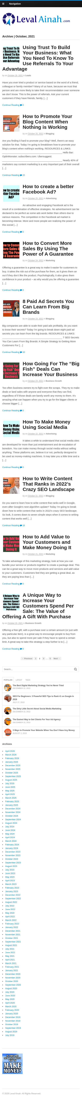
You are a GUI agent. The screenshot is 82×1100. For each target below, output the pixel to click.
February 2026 (12, 758)
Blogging (50, 134)
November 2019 (12, 1021)
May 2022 (10, 913)
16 (22, 525)
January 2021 (11, 970)
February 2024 (12, 844)
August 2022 (11, 902)
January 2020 (11, 1013)
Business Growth (54, 381)
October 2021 (11, 938)
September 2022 (13, 898)
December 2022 (12, 895)
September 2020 (13, 985)
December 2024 (12, 808)
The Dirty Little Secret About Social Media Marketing (37, 709)
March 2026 (10, 754)
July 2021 (9, 949)
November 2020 (12, 977)
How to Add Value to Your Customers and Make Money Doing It (47, 542)
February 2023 (12, 888)
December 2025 (12, 765)
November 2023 (12, 855)
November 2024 (12, 812)
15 (22, 175)
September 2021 (13, 941)
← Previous (27, 658)
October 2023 (11, 859)
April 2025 (10, 794)
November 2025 (12, 769)
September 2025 (13, 776)
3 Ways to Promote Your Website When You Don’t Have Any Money (44, 730)
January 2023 (11, 891)
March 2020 (10, 1006)
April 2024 (10, 837)
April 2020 (10, 1003)
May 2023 (10, 877)
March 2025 (10, 798)
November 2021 (12, 934)
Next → (57, 658)
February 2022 (12, 923)
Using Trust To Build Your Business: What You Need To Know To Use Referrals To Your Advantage (38, 58)
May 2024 (10, 834)
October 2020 (11, 981)
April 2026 (10, 751)
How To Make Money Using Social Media (46, 424)
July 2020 (9, 992)
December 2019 (12, 1017)
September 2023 (13, 862)
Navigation (15, 3)
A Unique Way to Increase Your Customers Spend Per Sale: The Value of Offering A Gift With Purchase (38, 605)
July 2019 (9, 1035)
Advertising (51, 198)
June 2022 (10, 909)
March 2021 (10, 963)
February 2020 (12, 1010)
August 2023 (11, 866)
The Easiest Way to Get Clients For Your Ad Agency (36, 719)
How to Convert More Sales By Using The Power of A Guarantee (48, 248)
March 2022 (10, 920)
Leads (28, 75)
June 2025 (10, 787)
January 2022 (11, 927)
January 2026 (11, 762)
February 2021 (12, 967)
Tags (27, 680)
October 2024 (11, 816)
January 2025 (11, 805)
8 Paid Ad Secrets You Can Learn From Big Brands (48, 307)
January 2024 (11, 848)
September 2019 (13, 1028)
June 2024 (10, 830)
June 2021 (10, 952)
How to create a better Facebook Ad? (48, 189)
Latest (19, 680)
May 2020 (10, 999)
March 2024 (10, 841)
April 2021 (10, 959)
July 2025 (9, 783)
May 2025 (10, 790)
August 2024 (11, 823)
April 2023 (10, 880)
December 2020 (12, 974)
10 (22, 352)
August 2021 (11, 945)
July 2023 (9, 870)
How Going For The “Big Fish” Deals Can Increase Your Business (51, 369)
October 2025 (11, 772)
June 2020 (10, 995)
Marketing (50, 260)
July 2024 (9, 826)
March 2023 (10, 884)
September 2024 (13, 819)
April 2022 (10, 916)
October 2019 (11, 1024)
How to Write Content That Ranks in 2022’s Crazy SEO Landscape (49, 484)
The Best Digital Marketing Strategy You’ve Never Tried (38, 685)
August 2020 (11, 988)
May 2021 (10, 956)
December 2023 (12, 852)
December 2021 (12, 931)
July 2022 (9, 906)
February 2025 (12, 801)
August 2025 (11, 780)
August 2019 (11, 1031)
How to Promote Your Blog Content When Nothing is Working (47, 122)
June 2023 (10, 873)
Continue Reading (10, 105)
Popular (8, 680)
